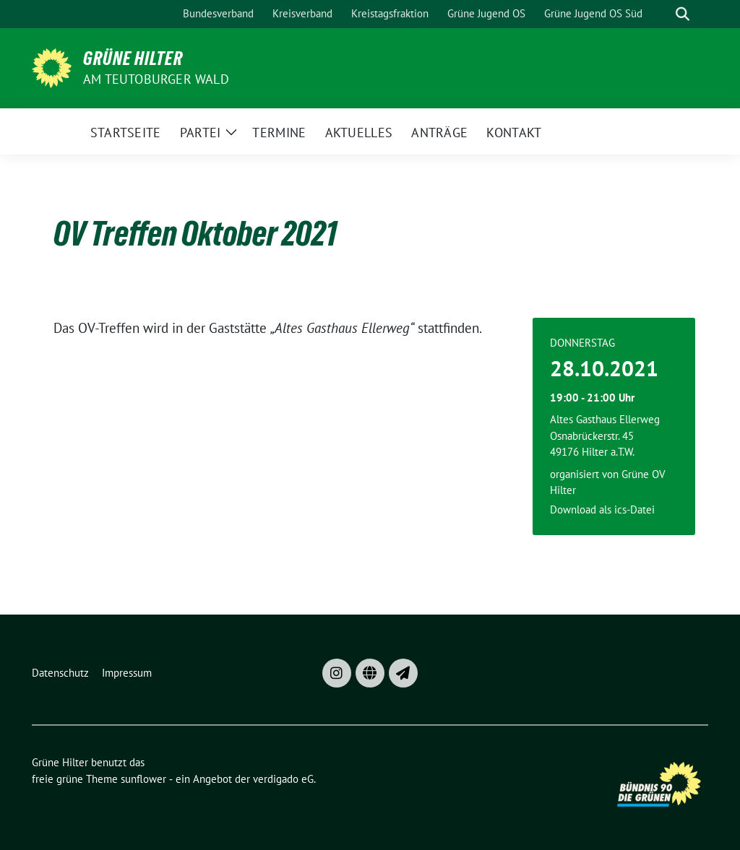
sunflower (143, 779)
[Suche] (661, 14)
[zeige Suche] (682, 14)
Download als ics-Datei (602, 509)
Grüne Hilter (133, 58)
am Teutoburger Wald (156, 79)
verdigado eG (283, 779)
